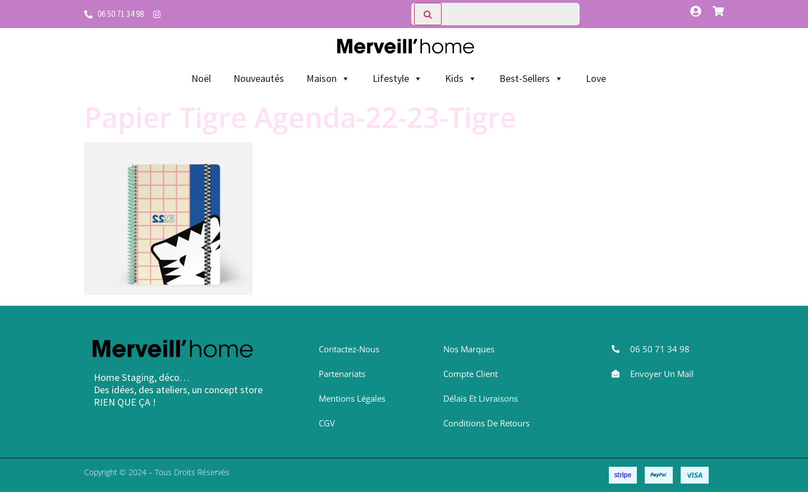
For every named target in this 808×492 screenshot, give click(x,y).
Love (596, 78)
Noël (201, 78)
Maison (328, 78)
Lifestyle (398, 78)
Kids (461, 78)
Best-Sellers (531, 78)
